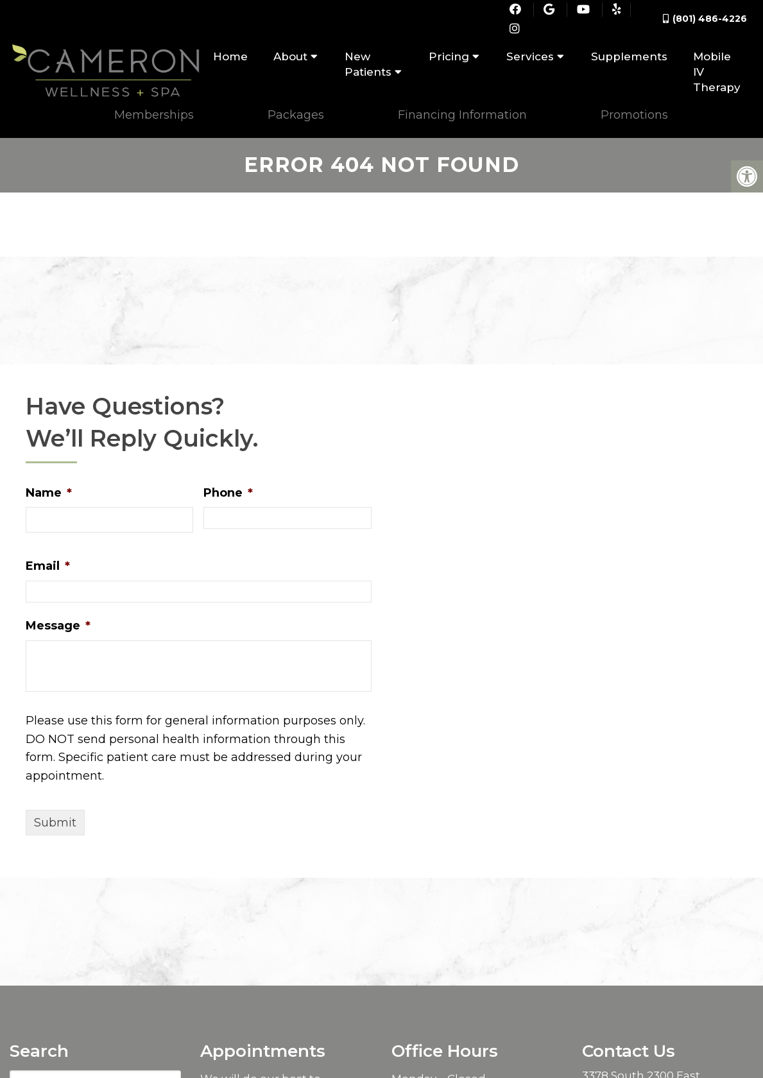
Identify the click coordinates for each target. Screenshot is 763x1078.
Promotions (634, 115)
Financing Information (462, 115)
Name (49, 486)
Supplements (629, 56)
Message (58, 619)
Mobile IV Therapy (717, 72)
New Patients (368, 64)
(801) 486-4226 (710, 18)
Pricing (449, 56)
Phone (228, 486)
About (290, 56)
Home (230, 56)
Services (530, 56)
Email (48, 559)
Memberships (154, 115)
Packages (296, 115)
